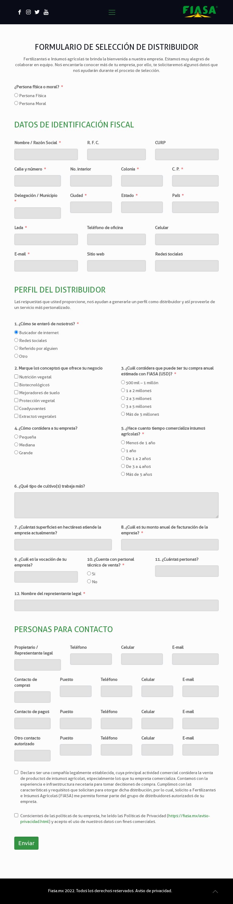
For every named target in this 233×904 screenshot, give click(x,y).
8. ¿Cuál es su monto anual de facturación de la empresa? (164, 530)
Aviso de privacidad (153, 890)
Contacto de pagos (31, 711)
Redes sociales (169, 254)
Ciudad (76, 195)
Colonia (128, 169)
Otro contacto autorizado (27, 741)
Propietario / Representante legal (33, 650)
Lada (18, 227)
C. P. (175, 169)
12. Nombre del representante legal (47, 593)
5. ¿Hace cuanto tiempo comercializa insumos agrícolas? (163, 431)
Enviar (26, 843)
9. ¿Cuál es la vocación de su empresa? (40, 562)
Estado (127, 195)
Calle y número (28, 169)
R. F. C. (93, 142)
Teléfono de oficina (105, 227)
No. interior (80, 169)
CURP (160, 142)
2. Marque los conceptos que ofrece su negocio (58, 368)
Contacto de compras (25, 682)
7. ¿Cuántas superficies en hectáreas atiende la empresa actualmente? (57, 530)
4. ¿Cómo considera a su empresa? (45, 428)
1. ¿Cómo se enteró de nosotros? (44, 323)
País (176, 195)
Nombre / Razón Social (35, 142)
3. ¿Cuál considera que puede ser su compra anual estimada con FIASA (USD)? (167, 371)
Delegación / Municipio (35, 195)
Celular (161, 227)
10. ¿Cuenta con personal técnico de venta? (110, 562)
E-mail (20, 254)
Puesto (66, 679)
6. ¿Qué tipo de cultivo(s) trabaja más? (49, 486)
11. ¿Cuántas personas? (176, 559)
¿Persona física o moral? (36, 86)
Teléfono (78, 647)
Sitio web (95, 254)
